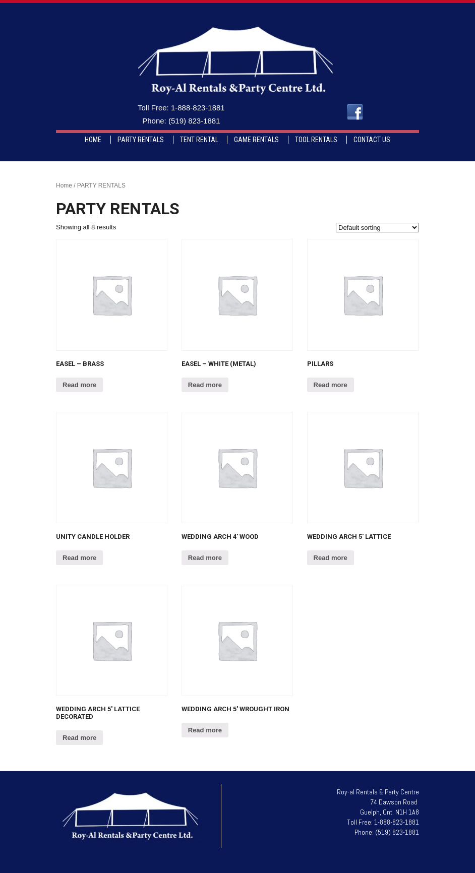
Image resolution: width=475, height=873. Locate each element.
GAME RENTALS (256, 140)
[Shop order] (377, 227)
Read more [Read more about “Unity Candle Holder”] (79, 558)
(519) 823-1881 (194, 120)
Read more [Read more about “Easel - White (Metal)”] (205, 385)
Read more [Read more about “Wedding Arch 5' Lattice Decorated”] (79, 737)
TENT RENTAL (199, 140)
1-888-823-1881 (198, 107)
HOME (93, 140)
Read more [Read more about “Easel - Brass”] (79, 385)
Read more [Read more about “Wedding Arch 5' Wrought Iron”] (205, 730)
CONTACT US (371, 140)
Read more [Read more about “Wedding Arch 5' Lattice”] (330, 558)
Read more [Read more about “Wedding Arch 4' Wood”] (205, 558)
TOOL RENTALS (316, 140)
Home (64, 185)
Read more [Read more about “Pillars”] (330, 385)
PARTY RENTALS (140, 140)
